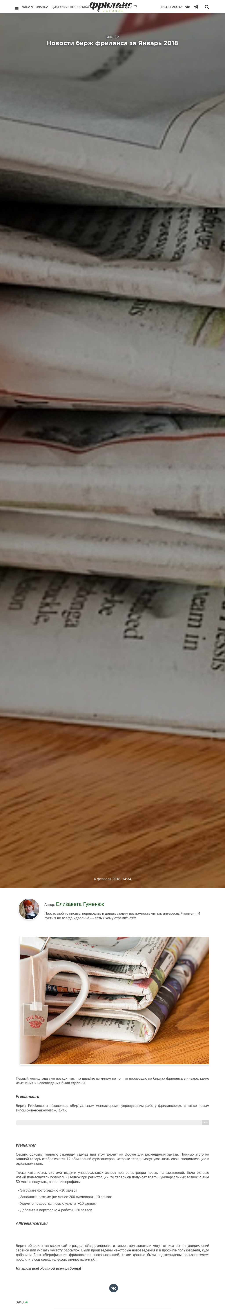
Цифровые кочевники (70, 7)
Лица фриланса (35, 7)
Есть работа (171, 7)
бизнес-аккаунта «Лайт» (46, 1110)
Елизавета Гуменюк (80, 904)
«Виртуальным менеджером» (94, 1106)
